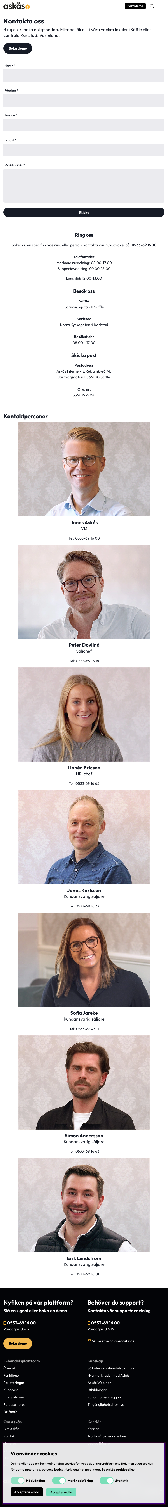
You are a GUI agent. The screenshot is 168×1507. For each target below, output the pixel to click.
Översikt (10, 1368)
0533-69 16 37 (87, 906)
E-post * (10, 140)
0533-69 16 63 (87, 1151)
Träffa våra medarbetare (107, 1436)
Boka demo (135, 6)
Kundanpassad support (105, 1397)
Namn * (10, 66)
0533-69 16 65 (87, 783)
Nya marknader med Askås (109, 1375)
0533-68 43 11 (87, 1028)
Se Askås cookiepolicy (118, 1470)
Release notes (14, 1404)
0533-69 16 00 (144, 245)
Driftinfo (10, 1411)
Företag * (11, 90)
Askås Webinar (99, 1382)
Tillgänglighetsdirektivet (107, 1404)
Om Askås (11, 1429)
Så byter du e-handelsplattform (112, 1368)
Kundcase (11, 1390)
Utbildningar (97, 1390)
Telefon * (10, 115)
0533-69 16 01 (87, 1274)
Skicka (84, 212)
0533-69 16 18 (87, 661)
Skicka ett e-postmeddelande (113, 1341)
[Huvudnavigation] (161, 6)
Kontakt (10, 1436)
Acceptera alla (61, 1492)
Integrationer (14, 1397)
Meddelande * (14, 165)
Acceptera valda (26, 1492)
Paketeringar (14, 1382)
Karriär (93, 1429)
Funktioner (12, 1375)
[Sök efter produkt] (152, 6)
